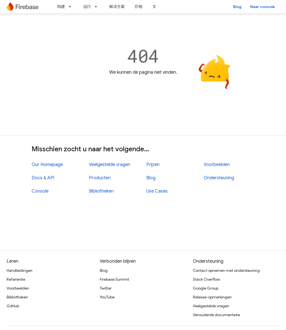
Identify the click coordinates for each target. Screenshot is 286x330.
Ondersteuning (219, 178)
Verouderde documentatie (216, 314)
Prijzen (153, 164)
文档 (156, 6)
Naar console (262, 6)
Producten (100, 178)
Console (40, 191)
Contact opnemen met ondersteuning (226, 270)
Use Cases (157, 191)
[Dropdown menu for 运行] (97, 6)
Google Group (205, 288)
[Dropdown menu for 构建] (71, 6)
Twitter (106, 288)
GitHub (13, 305)
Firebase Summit (114, 279)
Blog (237, 6)
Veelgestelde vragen (109, 164)
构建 (61, 6)
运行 (87, 6)
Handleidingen (19, 270)
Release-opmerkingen (212, 297)
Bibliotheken (101, 191)
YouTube (107, 297)
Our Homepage (47, 164)
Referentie (16, 279)
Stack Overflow (206, 279)
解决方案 (117, 6)
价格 (138, 6)
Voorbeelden (217, 164)
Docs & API (43, 178)
